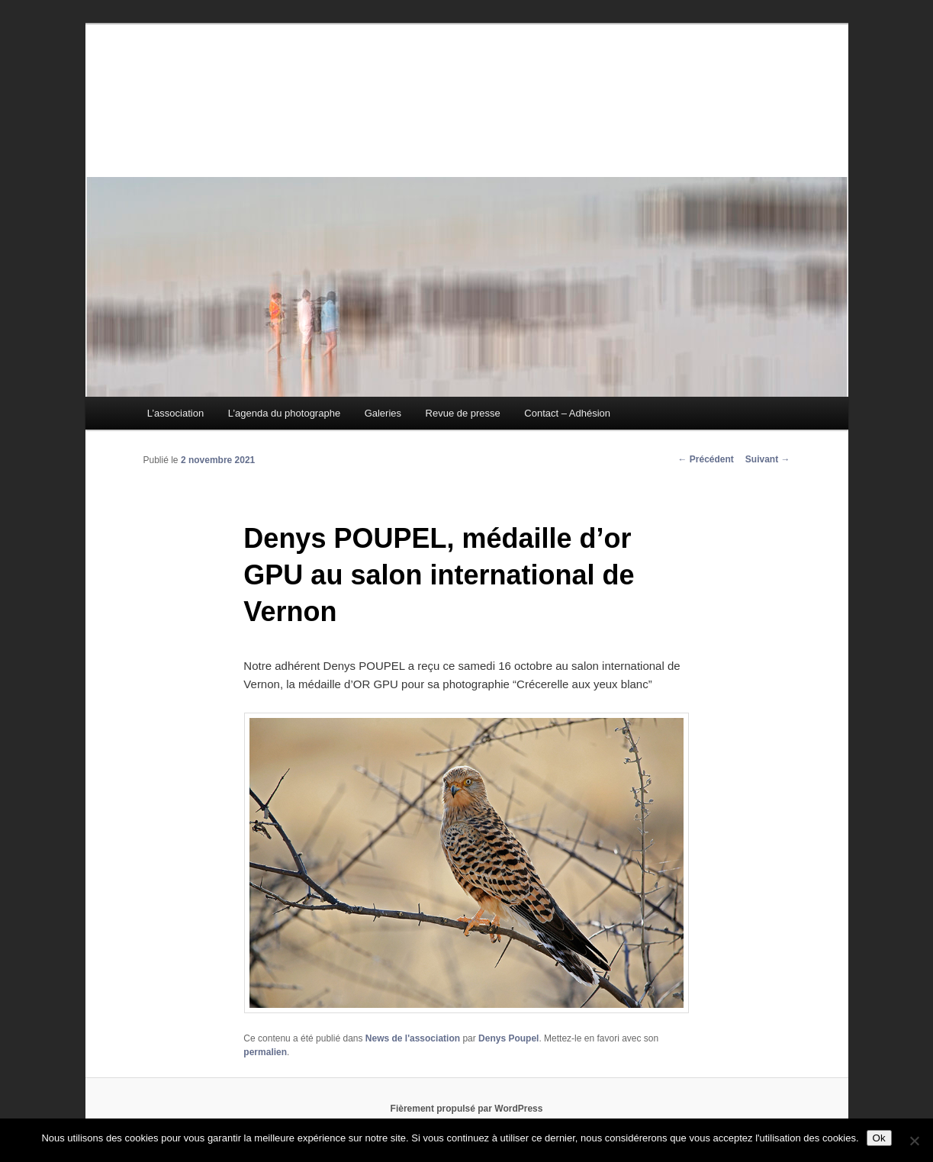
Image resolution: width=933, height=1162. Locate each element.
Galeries (383, 413)
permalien (265, 1052)
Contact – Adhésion (567, 413)
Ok (879, 1138)
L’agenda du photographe (284, 413)
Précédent (705, 459)
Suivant (767, 459)
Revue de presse (463, 413)
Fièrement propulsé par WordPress (467, 1108)
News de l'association (412, 1038)
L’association (175, 413)
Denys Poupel (508, 1038)
